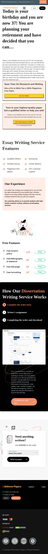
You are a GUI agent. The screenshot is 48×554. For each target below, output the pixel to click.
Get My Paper (24, 96)
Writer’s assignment (17, 312)
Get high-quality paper (24, 122)
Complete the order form (19, 305)
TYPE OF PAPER (13, 451)
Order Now (16, 498)
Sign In (34, 8)
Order (42, 8)
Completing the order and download (24, 320)
